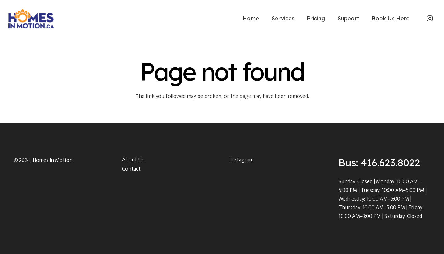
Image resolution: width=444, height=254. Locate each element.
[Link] (31, 18)
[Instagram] (429, 18)
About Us (133, 159)
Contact (131, 169)
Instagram (241, 159)
